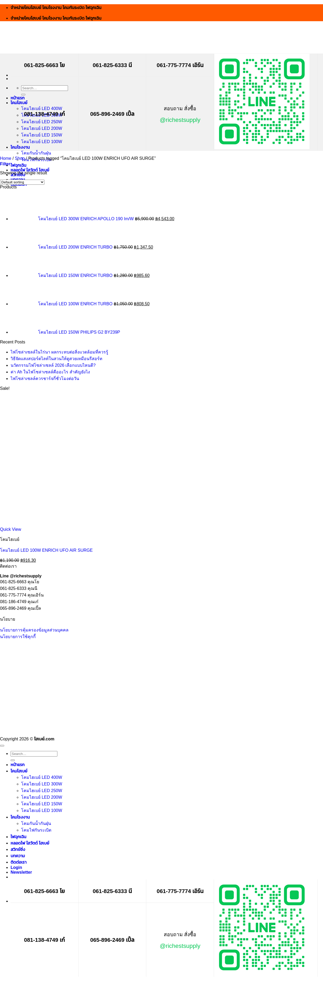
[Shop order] (22, 182)
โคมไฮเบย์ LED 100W (41, 141)
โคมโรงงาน (20, 147)
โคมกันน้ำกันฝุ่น (36, 153)
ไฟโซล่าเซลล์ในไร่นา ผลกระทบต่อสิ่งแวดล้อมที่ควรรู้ (59, 352)
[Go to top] (2, 745)
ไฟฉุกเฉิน (18, 165)
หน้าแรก (18, 98)
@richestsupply (180, 120)
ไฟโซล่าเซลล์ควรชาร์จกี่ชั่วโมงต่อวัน (45, 378)
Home (5, 158)
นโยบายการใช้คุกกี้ (18, 636)
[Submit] (23, 94)
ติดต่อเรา (18, 862)
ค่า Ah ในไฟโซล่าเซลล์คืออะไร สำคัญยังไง (50, 372)
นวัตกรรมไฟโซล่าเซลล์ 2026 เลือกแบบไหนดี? (53, 365)
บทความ (18, 856)
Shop (20, 158)
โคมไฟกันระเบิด (36, 830)
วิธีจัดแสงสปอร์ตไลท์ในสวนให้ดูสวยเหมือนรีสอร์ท (56, 358)
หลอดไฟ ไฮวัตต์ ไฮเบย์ (30, 170)
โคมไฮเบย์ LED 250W (41, 122)
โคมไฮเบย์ (19, 102)
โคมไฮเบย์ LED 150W (41, 135)
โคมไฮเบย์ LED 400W (41, 108)
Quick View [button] (10, 529)
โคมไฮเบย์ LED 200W (41, 128)
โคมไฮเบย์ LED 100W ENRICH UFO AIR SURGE (46, 550)
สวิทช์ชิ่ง (18, 849)
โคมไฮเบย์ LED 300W (41, 784)
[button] (5, 164)
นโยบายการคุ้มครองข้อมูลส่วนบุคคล (34, 630)
